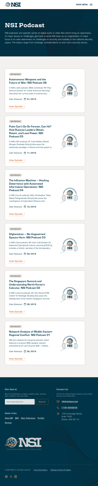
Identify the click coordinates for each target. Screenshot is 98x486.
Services (8, 429)
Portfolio (41, 425)
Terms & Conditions (40, 477)
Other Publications (28, 425)
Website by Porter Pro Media (61, 477)
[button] (84, 5)
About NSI (9, 425)
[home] (13, 4)
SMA (17, 425)
